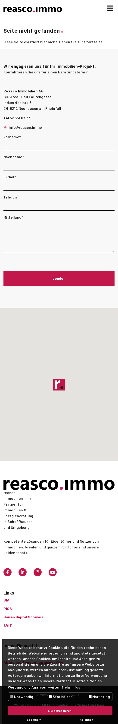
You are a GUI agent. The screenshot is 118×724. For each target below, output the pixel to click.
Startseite (93, 42)
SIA (6, 600)
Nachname (13, 156)
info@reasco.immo (25, 127)
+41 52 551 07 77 (16, 118)
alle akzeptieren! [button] (60, 711)
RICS (7, 608)
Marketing (99, 696)
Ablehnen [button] (86, 719)
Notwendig (21, 696)
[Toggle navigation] (110, 8)
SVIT (7, 625)
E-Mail (9, 177)
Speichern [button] (34, 719)
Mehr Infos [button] (71, 687)
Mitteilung (13, 217)
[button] (59, 384)
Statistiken (61, 696)
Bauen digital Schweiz (23, 617)
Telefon (10, 197)
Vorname (12, 137)
